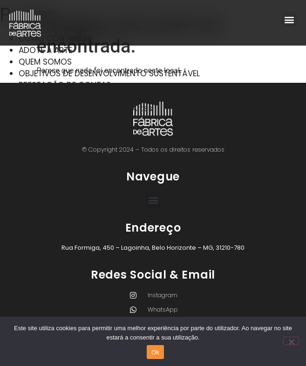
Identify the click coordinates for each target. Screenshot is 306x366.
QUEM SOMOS (45, 61)
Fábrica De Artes (51, 120)
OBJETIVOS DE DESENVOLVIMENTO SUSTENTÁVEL (109, 73)
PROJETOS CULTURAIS (60, 96)
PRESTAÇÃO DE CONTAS (65, 85)
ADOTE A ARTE (45, 50)
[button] (289, 19)
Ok (155, 352)
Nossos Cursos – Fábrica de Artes (85, 108)
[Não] (291, 341)
